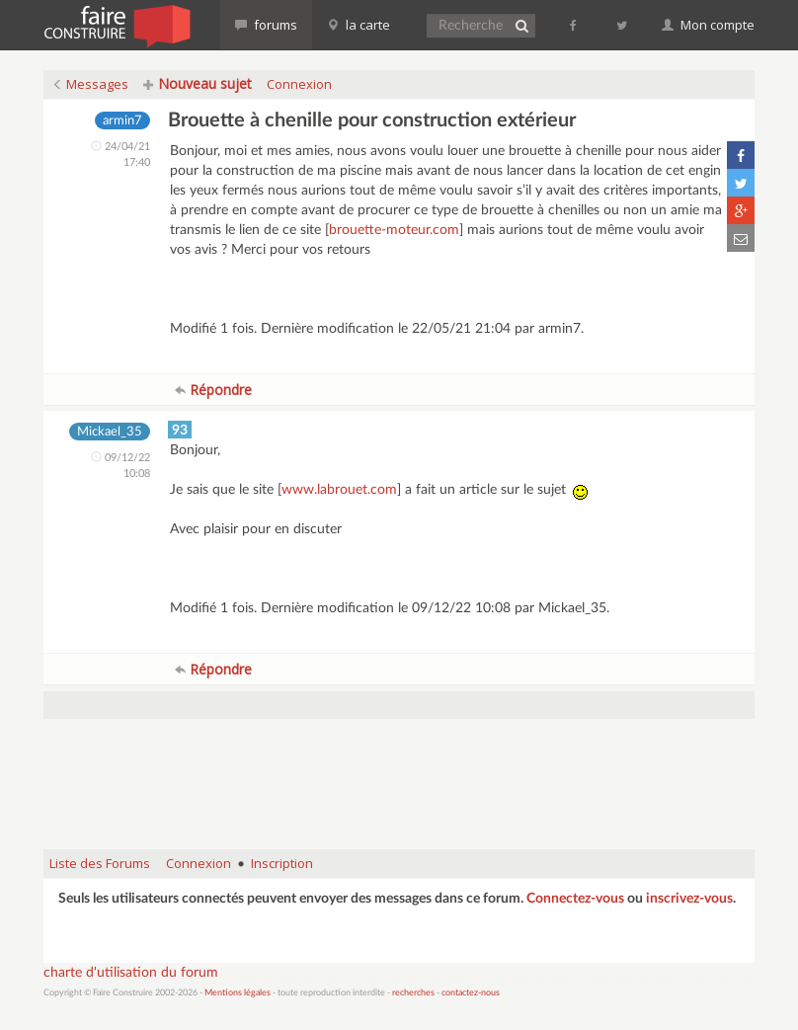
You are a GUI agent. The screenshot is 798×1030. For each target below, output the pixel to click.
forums (266, 25)
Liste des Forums (99, 863)
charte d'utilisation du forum (130, 973)
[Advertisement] (402, 784)
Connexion (299, 84)
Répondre (213, 389)
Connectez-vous (575, 899)
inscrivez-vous (689, 899)
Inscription (282, 863)
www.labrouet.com (339, 490)
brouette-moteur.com (394, 230)
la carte (358, 25)
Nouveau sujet (197, 83)
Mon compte (708, 25)
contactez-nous (470, 993)
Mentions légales (237, 993)
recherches (413, 993)
